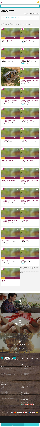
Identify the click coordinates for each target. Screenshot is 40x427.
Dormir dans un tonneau (25, 375)
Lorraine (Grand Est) (8, 287)
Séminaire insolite (24, 397)
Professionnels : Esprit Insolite (25, 386)
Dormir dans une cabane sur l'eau (26, 369)
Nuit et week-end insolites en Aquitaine (7, 368)
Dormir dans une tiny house (25, 372)
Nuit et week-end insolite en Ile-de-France (8, 374)
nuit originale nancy (19, 24)
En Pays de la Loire (4, 373)
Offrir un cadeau (20, 324)
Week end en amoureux (5, 392)
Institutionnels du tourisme (25, 393)
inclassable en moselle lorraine (28, 269)
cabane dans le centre (31, 267)
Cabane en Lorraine (16, 287)
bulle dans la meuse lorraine (27, 24)
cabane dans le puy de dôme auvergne (9, 24)
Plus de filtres (32, 13)
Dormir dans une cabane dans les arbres (27, 368)
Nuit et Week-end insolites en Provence (7, 372)
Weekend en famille (4, 393)
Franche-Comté (3, 386)
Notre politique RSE (24, 392)
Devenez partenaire (20, 344)
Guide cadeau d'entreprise (5, 397)
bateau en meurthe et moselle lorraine (28, 23)
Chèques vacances (24, 391)
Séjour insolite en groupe (25, 394)
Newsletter (22, 387)
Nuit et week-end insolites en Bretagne (7, 369)
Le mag (20, 304)
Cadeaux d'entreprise (24, 388)
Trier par (37, 13)
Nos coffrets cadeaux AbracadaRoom (7, 398)
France (2, 287)
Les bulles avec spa (4, 391)
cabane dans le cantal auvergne (16, 23)
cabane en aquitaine (7, 23)
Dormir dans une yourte (24, 374)
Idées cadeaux (3, 394)
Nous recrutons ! (23, 400)
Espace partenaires (24, 398)
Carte (12, 425)
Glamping (2, 387)
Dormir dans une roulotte (25, 373)
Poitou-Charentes (4, 388)
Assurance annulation (24, 399)
